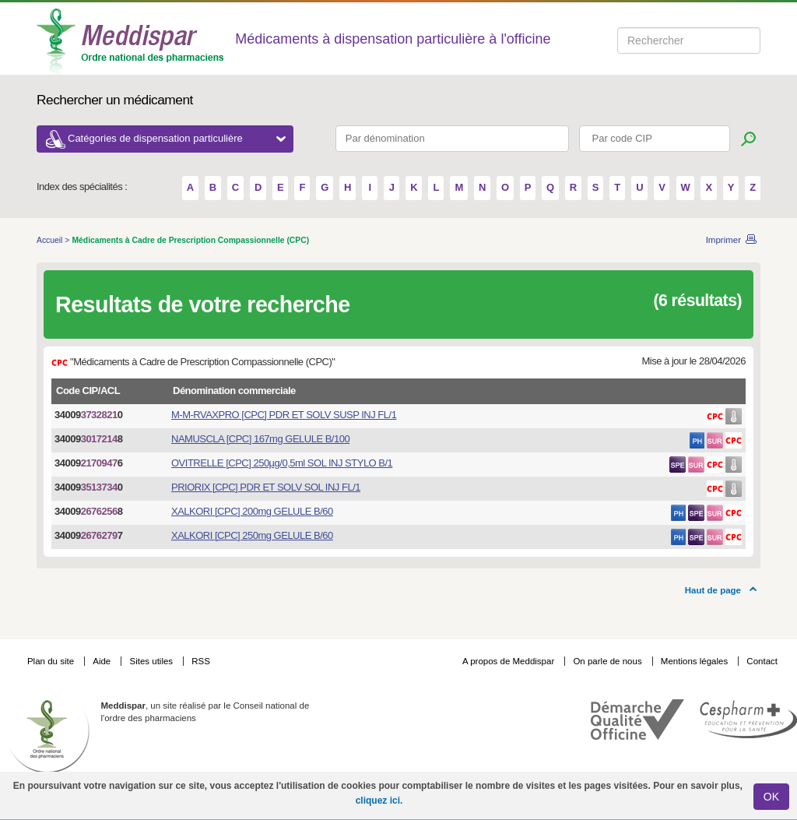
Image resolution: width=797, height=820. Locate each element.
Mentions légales (696, 661)
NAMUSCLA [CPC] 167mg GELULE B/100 (260, 439)
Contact (762, 661)
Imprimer (723, 240)
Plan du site (51, 661)
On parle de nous (607, 661)
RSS (200, 661)
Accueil (51, 240)
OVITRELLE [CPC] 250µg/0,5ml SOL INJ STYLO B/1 (281, 463)
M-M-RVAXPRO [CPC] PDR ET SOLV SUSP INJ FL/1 (283, 415)
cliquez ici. (379, 800)
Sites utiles (152, 661)
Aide (103, 661)
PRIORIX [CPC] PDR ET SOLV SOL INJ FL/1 (265, 487)
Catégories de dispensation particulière (177, 138)
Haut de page (713, 590)
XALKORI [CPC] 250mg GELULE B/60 (252, 535)
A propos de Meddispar (508, 661)
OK (771, 796)
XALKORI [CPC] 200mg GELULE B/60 (252, 511)
